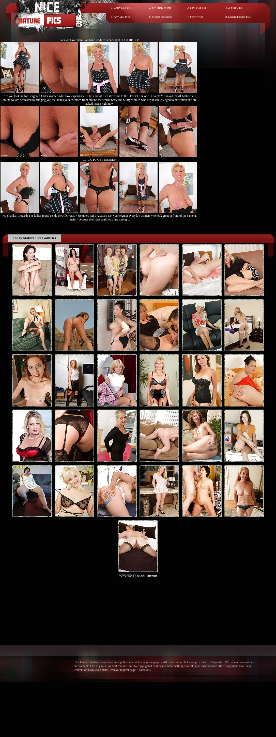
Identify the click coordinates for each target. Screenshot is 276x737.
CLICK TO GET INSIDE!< (100, 159)
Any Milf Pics (122, 16)
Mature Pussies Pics (239, 16)
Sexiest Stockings (162, 16)
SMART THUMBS (147, 575)
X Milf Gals (235, 7)
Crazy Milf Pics (123, 7)
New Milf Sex (198, 7)
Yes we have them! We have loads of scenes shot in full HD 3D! (99, 40)
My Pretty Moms (161, 7)
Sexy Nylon (196, 16)
